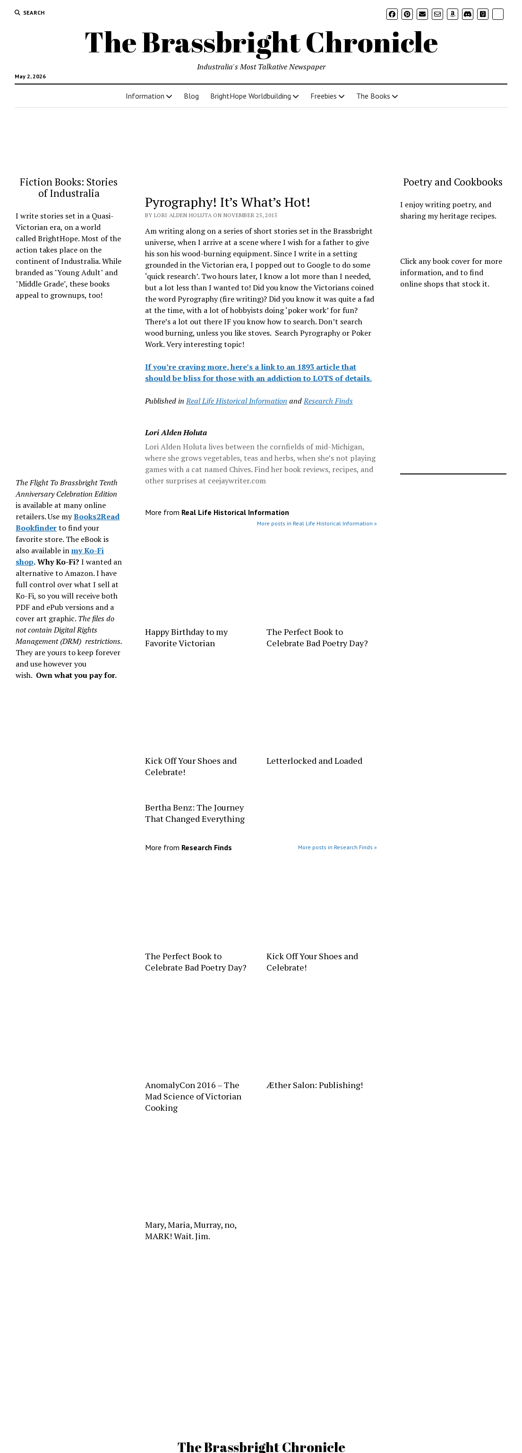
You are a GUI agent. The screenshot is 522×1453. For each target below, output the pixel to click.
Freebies (323, 96)
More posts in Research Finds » (337, 847)
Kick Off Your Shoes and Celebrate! (191, 766)
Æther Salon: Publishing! (314, 1084)
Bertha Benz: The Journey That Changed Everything (195, 813)
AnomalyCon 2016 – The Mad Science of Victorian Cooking (193, 1096)
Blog (191, 96)
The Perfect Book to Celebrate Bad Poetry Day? (317, 637)
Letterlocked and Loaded (314, 760)
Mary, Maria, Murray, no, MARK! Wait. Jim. (190, 1230)
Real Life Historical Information (236, 401)
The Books (373, 96)
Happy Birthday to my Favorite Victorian (186, 637)
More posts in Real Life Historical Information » (317, 523)
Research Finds (328, 401)
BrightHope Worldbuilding (250, 96)
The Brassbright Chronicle (261, 41)
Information (145, 96)
